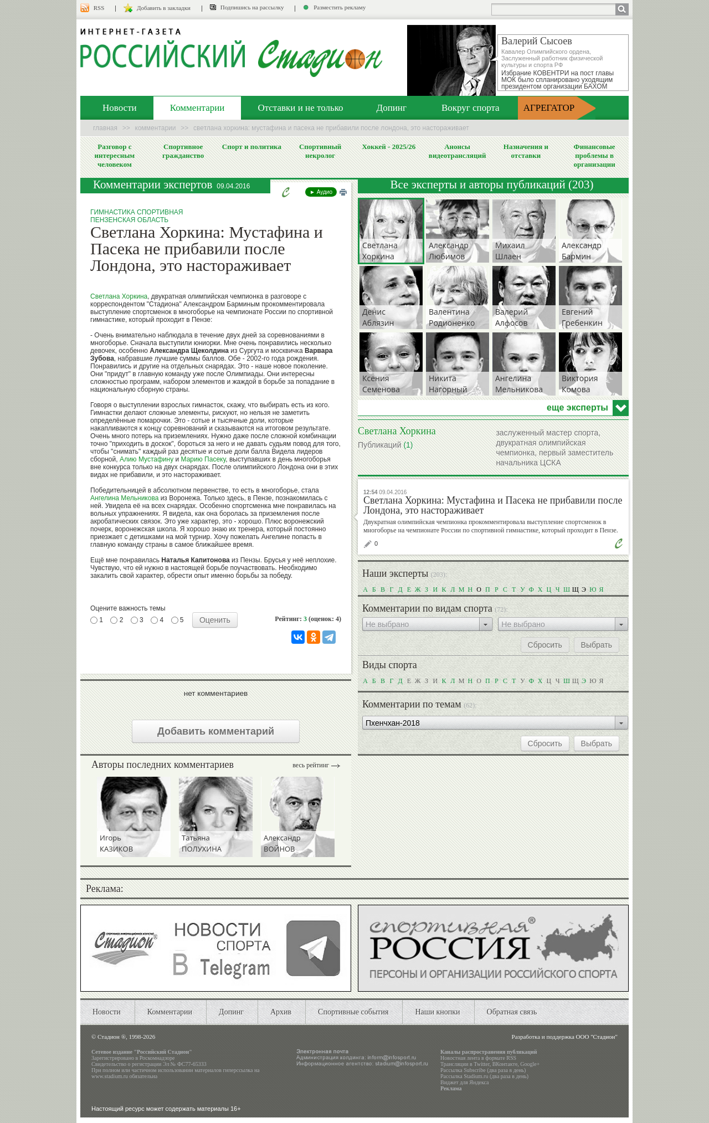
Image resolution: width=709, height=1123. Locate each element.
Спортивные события (353, 1012)
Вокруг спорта (470, 107)
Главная (105, 128)
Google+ (530, 1064)
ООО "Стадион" (597, 1036)
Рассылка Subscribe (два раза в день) (483, 1070)
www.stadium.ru (109, 1076)
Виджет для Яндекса (464, 1082)
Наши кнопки (437, 1012)
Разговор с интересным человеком (115, 155)
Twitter (481, 1064)
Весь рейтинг (310, 765)
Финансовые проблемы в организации (594, 155)
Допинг (392, 107)
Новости (119, 107)
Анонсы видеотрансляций (457, 151)
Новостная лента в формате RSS (478, 1058)
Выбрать (596, 644)
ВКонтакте (505, 1064)
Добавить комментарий (215, 731)
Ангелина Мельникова (124, 498)
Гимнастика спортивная (136, 212)
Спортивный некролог (320, 151)
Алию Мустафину (146, 459)
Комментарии (197, 107)
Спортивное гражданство (183, 151)
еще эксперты (577, 408)
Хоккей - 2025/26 (388, 146)
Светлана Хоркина (118, 296)
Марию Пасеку (203, 459)
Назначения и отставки (526, 151)
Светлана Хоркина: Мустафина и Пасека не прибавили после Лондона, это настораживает (492, 505)
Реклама (451, 1088)
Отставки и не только (300, 107)
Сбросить (545, 644)
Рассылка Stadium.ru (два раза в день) (484, 1076)
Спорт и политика (251, 146)
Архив (280, 1012)
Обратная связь (512, 1012)
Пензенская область (129, 220)
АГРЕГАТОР (549, 107)
